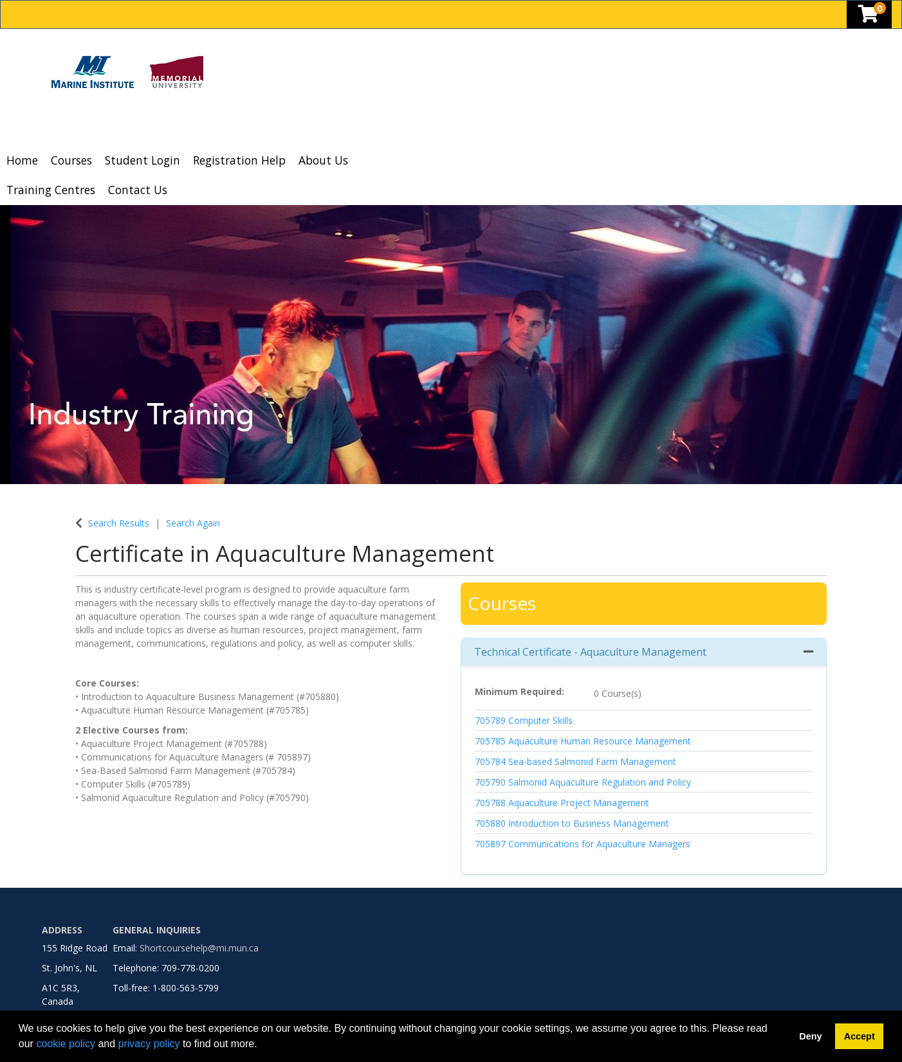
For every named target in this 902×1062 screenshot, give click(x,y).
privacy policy (149, 1043)
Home (22, 160)
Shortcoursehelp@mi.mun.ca (199, 948)
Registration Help (239, 160)
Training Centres (50, 189)
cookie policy (65, 1043)
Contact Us (137, 189)
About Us (323, 160)
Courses (71, 160)
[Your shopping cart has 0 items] (869, 17)
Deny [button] (810, 1036)
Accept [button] (859, 1036)
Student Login (142, 160)
